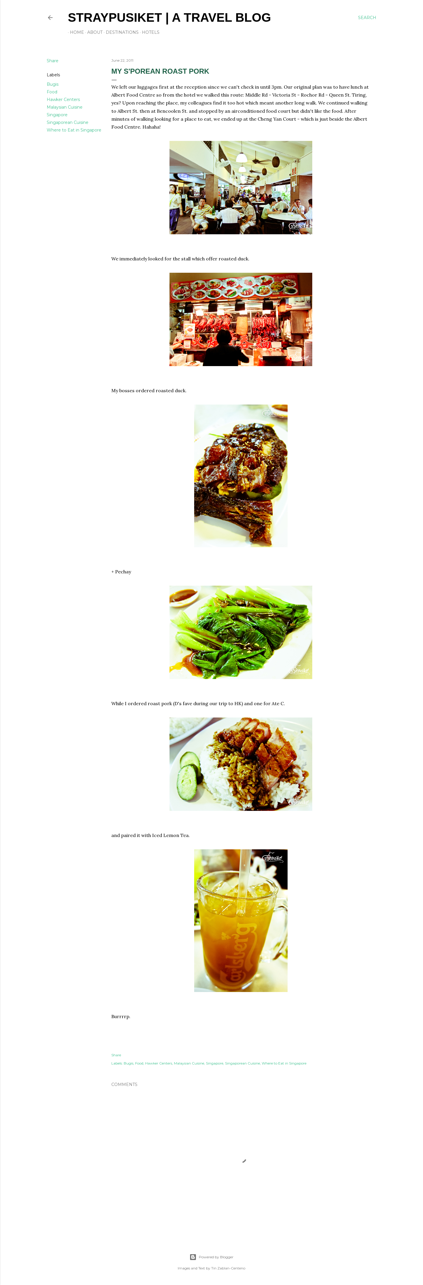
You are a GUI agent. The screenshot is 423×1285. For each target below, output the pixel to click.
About (92, 32)
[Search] (367, 18)
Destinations (120, 32)
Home (75, 32)
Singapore (57, 114)
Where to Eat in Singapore (74, 130)
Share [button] (52, 60)
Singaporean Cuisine (67, 122)
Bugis (52, 84)
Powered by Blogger (211, 1257)
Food (52, 92)
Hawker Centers (63, 99)
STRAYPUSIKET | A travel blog (169, 17)
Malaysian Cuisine (65, 107)
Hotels (148, 32)
